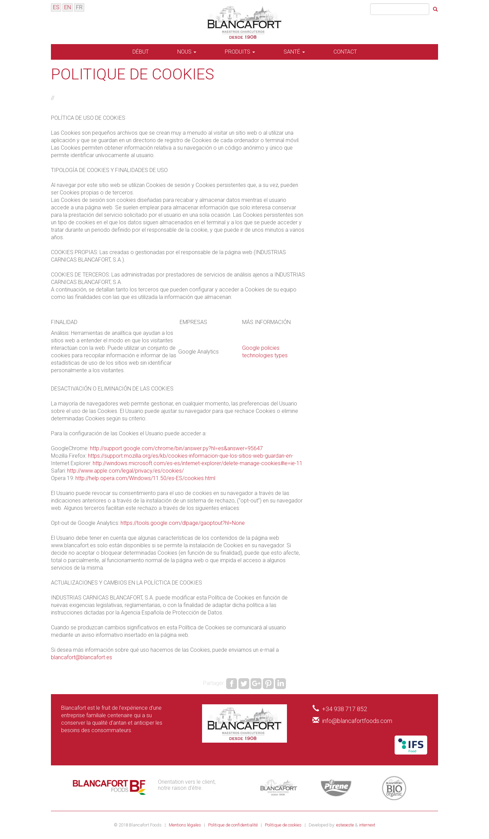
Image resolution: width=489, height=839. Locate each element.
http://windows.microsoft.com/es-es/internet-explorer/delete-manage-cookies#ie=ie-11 (198, 463)
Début (140, 52)
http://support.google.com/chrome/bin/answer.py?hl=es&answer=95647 (176, 448)
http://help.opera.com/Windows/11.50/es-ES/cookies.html (145, 478)
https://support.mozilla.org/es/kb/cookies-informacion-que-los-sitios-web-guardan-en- (190, 456)
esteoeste (345, 824)
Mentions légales (185, 824)
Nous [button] (186, 52)
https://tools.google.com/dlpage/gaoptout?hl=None (183, 523)
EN (67, 7)
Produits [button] (240, 52)
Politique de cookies (284, 824)
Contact (345, 52)
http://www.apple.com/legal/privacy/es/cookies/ (125, 471)
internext (367, 824)
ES (56, 7)
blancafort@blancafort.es (81, 657)
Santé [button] (294, 52)
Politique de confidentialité (233, 824)
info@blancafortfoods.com (357, 720)
